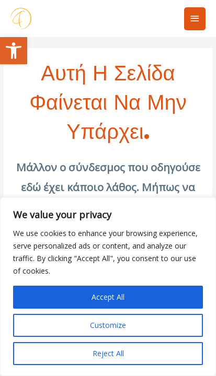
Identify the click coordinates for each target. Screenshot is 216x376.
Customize (108, 325)
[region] (108, 286)
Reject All (108, 353)
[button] (13, 50)
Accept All (108, 297)
